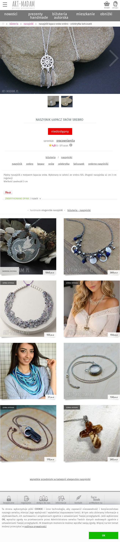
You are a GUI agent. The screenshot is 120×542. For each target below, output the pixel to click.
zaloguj (115, 8)
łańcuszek (78, 163)
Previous (6, 58)
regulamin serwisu (26, 504)
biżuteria (51, 157)
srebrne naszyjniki (98, 163)
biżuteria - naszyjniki (79, 210)
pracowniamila (65, 140)
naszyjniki (66, 157)
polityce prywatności (35, 526)
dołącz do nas (43, 503)
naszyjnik (17, 163)
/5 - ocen (58, 145)
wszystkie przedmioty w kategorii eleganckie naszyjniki (60, 479)
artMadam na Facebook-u (95, 504)
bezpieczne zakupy (8, 504)
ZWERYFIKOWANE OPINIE (23, 198)
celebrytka (63, 163)
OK (103, 535)
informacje (61, 503)
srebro (29, 163)
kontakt (78, 503)
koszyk (107, 8)
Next (114, 58)
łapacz (40, 163)
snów (51, 163)
